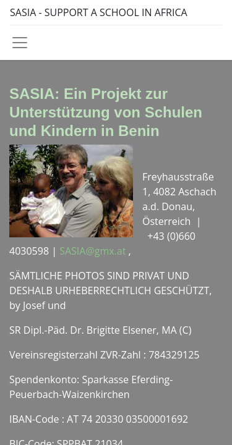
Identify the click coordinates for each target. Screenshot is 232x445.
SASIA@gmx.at (93, 251)
